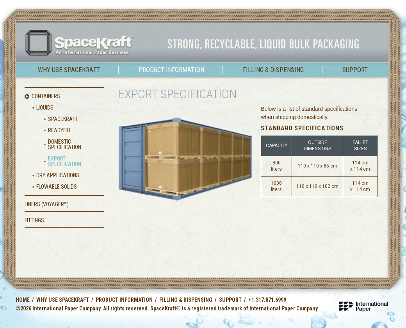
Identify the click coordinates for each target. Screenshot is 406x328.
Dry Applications (57, 175)
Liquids (44, 108)
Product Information (171, 70)
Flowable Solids (56, 187)
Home (23, 300)
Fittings (34, 220)
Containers (46, 96)
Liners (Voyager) (47, 204)
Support (355, 70)
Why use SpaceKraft (69, 70)
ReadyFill (59, 130)
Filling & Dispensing (273, 70)
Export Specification (64, 161)
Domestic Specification (64, 144)
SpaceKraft (63, 119)
